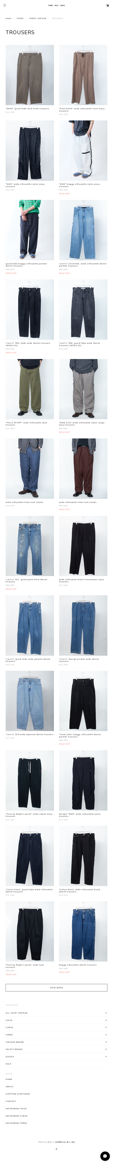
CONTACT (11, 1101)
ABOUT (10, 1087)
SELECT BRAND (14, 1049)
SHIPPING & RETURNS (18, 1094)
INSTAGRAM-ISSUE (16, 1109)
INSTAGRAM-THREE (16, 1123)
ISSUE (9, 1020)
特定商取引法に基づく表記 (65, 1142)
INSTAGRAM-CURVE (17, 1116)
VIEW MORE (56, 987)
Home (8, 18)
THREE (20, 18)
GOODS (10, 1056)
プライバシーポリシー (46, 1142)
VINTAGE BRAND (15, 1042)
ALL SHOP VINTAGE (17, 1013)
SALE (8, 1064)
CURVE (9, 1027)
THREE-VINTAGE (38, 18)
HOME (9, 1079)
